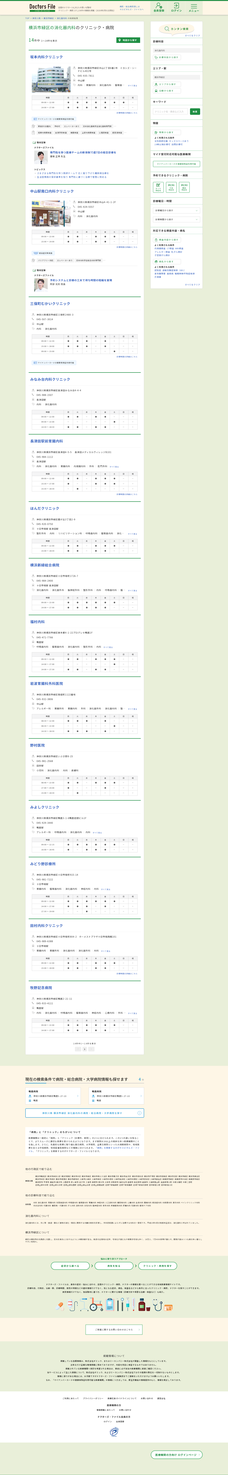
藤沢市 (59, 1182)
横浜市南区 (86, 1176)
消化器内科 (62, 18)
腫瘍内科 (148, 1202)
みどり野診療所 (43, 863)
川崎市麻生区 (156, 1179)
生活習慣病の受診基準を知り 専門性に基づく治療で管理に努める (72, 176)
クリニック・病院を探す (157, 1265)
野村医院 (37, 745)
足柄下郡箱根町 (112, 1185)
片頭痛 (158, 276)
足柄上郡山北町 (84, 1185)
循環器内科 (83, 1202)
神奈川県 (36, 18)
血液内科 (139, 1202)
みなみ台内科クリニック (50, 379)
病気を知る (114, 1265)
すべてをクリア (192, 35)
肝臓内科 (127, 1205)
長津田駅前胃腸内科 (46, 440)
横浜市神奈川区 (54, 1176)
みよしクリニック (44, 807)
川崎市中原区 (108, 1179)
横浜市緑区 (49, 18)
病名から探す (164, 261)
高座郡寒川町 (166, 1182)
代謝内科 (47, 1205)
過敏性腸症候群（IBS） (174, 270)
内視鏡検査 (160, 248)
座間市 (130, 1182)
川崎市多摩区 (132, 1179)
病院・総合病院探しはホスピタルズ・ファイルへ (132, 8)
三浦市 (88, 1182)
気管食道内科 (62, 1202)
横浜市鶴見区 (41, 1176)
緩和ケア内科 (145, 1205)
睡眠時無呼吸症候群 (185, 273)
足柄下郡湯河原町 (140, 1185)
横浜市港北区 (137, 1176)
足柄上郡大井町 (56, 1185)
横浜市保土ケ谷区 (99, 1176)
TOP (27, 18)
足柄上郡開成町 (97, 1185)
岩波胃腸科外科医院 (46, 683)
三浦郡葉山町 (154, 1182)
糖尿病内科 (122, 1202)
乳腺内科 (135, 1205)
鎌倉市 (53, 1182)
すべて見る (132, 85)
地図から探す (130, 40)
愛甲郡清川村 (167, 1185)
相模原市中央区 (181, 1179)
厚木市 (101, 1182)
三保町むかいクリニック (50, 303)
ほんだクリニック (44, 508)
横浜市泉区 (50, 1179)
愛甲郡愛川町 (155, 1185)
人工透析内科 (111, 1202)
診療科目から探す (167, 57)
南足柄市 (138, 1182)
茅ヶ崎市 (75, 1182)
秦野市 (95, 1182)
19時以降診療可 (162, 144)
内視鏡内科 (167, 1202)
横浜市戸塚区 (149, 1176)
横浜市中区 (76, 1176)
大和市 (107, 1182)
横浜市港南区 (162, 1176)
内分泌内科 (38, 1205)
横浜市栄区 (40, 1179)
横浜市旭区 (173, 1176)
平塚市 (46, 1182)
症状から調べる (70, 1265)
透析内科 (80, 1205)
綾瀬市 (145, 1182)
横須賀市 (39, 1182)
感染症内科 (157, 1202)
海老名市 (123, 1182)
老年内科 (106, 1205)
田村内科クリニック (46, 925)
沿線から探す (164, 90)
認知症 (158, 270)
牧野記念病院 (41, 987)
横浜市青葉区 (61, 1179)
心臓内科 (131, 1202)
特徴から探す (164, 132)
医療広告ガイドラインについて (122, 1398)
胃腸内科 (52, 1202)
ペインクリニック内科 (190, 1202)
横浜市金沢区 (125, 1176)
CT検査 (170, 248)
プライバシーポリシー (93, 1398)
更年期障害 (160, 273)
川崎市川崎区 (85, 1179)
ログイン (108, 1421)
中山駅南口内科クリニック (52, 191)
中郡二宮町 (187, 1182)
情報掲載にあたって (106, 1409)
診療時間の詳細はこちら (127, 112)
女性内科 (88, 1205)
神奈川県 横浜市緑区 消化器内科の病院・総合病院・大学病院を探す (82, 1113)
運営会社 (161, 1398)
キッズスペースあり (179, 141)
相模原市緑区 (168, 1179)
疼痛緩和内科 (116, 1205)
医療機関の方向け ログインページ (176, 1455)
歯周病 (170, 273)
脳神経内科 (97, 1205)
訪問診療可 (177, 144)
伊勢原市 (115, 1182)
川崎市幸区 (96, 1179)
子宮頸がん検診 (162, 255)
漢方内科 (176, 1202)
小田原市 (66, 1182)
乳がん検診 (176, 251)
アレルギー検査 (162, 251)
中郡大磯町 (177, 1182)
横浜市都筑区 (73, 1179)
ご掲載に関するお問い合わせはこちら (114, 1329)
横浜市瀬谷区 (194, 1176)
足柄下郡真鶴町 (126, 1185)
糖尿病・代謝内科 (59, 1205)
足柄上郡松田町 (70, 1185)
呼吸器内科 (73, 1202)
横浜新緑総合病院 (44, 564)
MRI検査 (179, 248)
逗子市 (82, 1182)
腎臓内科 (92, 1202)
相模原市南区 (194, 1179)
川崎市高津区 (120, 1179)
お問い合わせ (147, 1398)
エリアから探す (165, 84)
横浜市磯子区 (113, 1176)
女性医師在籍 (161, 141)
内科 (35, 1202)
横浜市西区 (66, 1176)
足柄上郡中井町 (42, 1185)
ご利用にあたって (71, 1398)
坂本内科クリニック (46, 56)
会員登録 (120, 1421)
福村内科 (37, 621)
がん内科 (71, 1205)
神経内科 (101, 1202)
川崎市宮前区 (144, 1179)
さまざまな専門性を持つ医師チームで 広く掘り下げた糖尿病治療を (73, 173)
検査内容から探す (167, 239)
